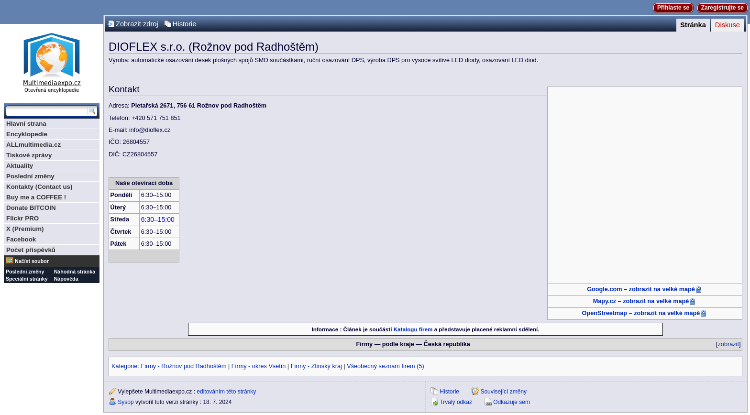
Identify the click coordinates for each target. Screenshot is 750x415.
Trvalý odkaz (456, 402)
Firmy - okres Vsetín (259, 366)
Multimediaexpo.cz (51, 61)
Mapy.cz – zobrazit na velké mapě (641, 301)
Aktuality (19, 165)
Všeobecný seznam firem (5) (385, 366)
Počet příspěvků (30, 249)
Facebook (21, 239)
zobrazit (728, 344)
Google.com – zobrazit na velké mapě (641, 289)
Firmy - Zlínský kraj (316, 366)
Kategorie (124, 366)
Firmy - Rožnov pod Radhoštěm (183, 366)
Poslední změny (30, 176)
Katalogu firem (413, 329)
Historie (185, 24)
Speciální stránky (27, 279)
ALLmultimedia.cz (33, 144)
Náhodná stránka (74, 271)
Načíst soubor (32, 261)
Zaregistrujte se (722, 7)
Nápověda (66, 279)
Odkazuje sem (511, 402)
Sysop (125, 402)
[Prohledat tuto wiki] (47, 111)
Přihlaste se (673, 7)
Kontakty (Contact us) (39, 186)
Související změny (503, 391)
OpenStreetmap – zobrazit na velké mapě (641, 313)
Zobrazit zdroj (137, 24)
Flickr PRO (22, 218)
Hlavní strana (26, 123)
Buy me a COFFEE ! (36, 197)
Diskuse (727, 25)
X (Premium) (25, 228)
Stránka (693, 25)
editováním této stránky (226, 391)
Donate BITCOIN (31, 207)
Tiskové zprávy (29, 155)
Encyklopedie (26, 134)
